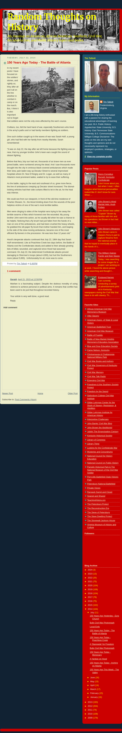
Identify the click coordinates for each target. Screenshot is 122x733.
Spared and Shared (96, 496)
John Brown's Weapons (109, 229)
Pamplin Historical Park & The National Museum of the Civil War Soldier (102, 470)
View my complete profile (99, 156)
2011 (90, 710)
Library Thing (93, 444)
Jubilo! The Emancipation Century (102, 431)
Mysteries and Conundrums (100, 452)
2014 (90, 609)
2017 (90, 597)
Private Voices (93, 488)
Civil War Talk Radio (96, 376)
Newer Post (7, 393)
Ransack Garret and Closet (99, 492)
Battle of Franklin (95, 335)
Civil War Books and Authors (100, 361)
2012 (90, 706)
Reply (12, 301)
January (94, 697)
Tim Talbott (108, 102)
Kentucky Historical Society (99, 436)
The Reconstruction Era (98, 508)
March (93, 689)
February (94, 693)
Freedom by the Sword (97, 391)
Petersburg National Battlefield (101, 484)
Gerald (13, 279)
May (92, 681)
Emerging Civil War (96, 380)
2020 (90, 585)
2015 (90, 605)
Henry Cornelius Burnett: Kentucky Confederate (106, 177)
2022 (90, 578)
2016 (90, 601)
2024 (90, 570)
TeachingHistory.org (96, 500)
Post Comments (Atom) (25, 399)
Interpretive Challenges (98, 419)
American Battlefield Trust (99, 327)
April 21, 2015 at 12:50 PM (30, 279)
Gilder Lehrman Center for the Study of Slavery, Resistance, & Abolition (101, 405)
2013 (90, 702)
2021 (90, 581)
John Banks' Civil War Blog (99, 423)
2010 (90, 714)
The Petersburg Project (98, 504)
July (92, 612)
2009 (90, 718)
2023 (90, 574)
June (92, 677)
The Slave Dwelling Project (99, 516)
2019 (90, 589)
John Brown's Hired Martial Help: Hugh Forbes (107, 204)
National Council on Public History (103, 463)
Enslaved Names (106, 277)
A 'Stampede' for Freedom (102, 644)
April (92, 685)
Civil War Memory (95, 372)
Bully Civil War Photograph (102, 623)
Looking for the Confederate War (102, 448)
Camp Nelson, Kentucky (98, 350)
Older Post (73, 393)
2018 (90, 593)
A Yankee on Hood (98, 659)
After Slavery (93, 316)
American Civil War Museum (100, 331)
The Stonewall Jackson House (101, 520)
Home (40, 393)
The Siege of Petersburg (98, 512)
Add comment (10, 307)
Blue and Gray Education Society (102, 346)
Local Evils (95, 627)
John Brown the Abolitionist (99, 427)
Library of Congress (96, 440)
